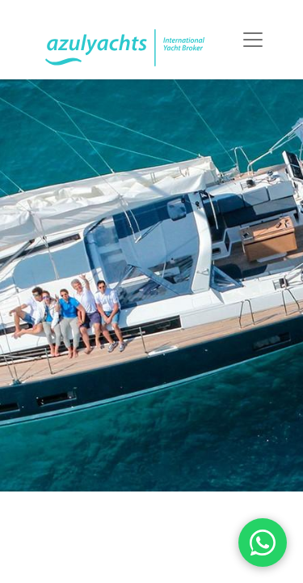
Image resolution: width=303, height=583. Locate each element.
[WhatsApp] (262, 542)
